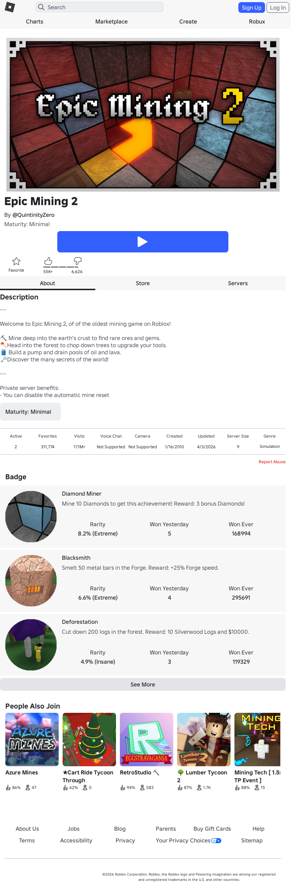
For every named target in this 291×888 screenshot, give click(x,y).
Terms (27, 840)
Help (258, 828)
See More (143, 684)
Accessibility (76, 840)
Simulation (270, 446)
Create (188, 21)
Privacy (125, 840)
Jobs (74, 828)
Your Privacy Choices (188, 840)
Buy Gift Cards (212, 828)
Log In (278, 7)
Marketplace (111, 21)
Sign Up (251, 7)
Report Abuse (272, 461)
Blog (120, 828)
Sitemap (252, 840)
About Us (27, 828)
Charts (34, 21)
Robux (257, 21)
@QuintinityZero (33, 214)
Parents (166, 828)
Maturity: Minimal (27, 224)
